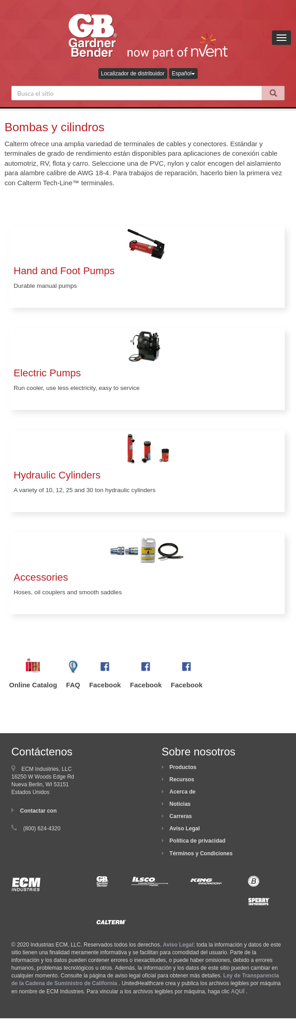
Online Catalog (33, 685)
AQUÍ (237, 991)
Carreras (181, 816)
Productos (183, 767)
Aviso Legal (185, 828)
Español (183, 73)
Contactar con (38, 811)
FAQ (73, 685)
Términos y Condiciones (201, 853)
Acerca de (182, 792)
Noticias (180, 804)
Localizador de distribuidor (133, 73)
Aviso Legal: (179, 945)
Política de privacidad (197, 841)
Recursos (182, 779)
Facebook (105, 685)
